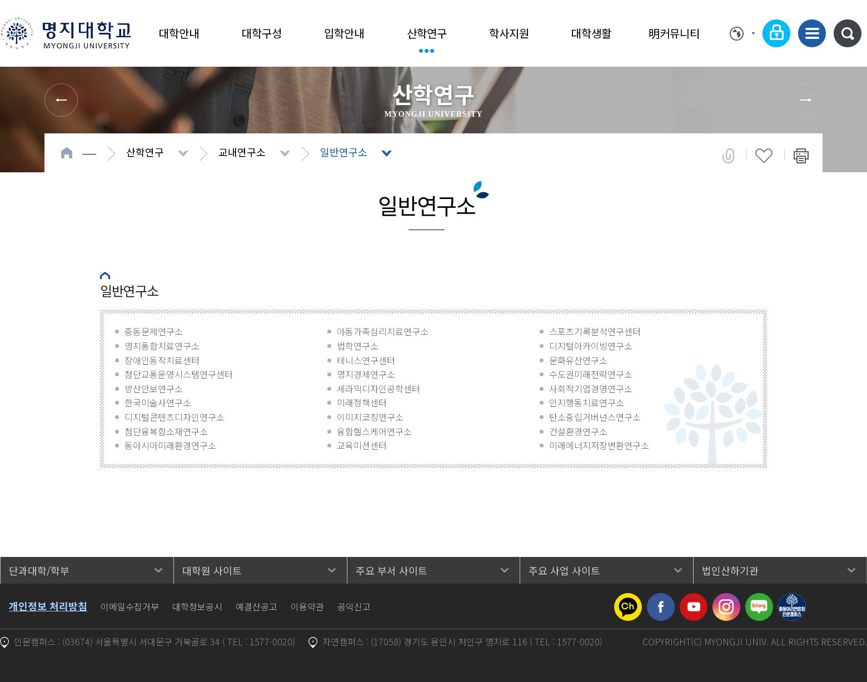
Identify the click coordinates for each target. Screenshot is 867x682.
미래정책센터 (362, 402)
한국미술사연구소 (157, 402)
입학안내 (344, 33)
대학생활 (591, 33)
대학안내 (179, 33)
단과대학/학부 (39, 570)
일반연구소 (343, 152)
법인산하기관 (730, 570)
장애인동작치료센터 (162, 360)
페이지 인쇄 (801, 155)
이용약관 (307, 606)
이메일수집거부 (130, 606)
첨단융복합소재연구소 (166, 431)
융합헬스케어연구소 (374, 431)
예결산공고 (256, 606)
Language (742, 33)
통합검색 (847, 33)
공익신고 (354, 606)
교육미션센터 (362, 445)
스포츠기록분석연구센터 (595, 331)
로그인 (776, 33)
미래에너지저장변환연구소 (599, 445)
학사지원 (509, 33)
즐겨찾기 (764, 155)
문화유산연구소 (578, 360)
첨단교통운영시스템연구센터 (178, 374)
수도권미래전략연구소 (590, 374)
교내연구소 (242, 152)
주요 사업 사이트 (564, 570)
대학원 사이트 (212, 570)
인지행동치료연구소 (586, 402)
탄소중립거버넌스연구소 (595, 417)
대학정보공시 (197, 606)
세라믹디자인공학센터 (378, 388)
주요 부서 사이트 (391, 570)
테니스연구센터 (366, 360)
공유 (728, 155)
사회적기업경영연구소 (590, 388)
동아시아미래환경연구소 (170, 445)
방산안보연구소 (153, 388)
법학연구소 (357, 345)
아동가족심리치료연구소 (382, 331)
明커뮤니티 (674, 33)
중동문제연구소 (153, 331)
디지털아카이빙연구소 (590, 345)
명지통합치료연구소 (162, 345)
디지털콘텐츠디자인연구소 (174, 417)
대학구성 (262, 33)
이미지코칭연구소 (370, 417)
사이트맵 (812, 33)
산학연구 (427, 33)
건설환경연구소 (578, 431)
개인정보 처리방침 (48, 606)
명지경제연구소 (366, 374)
